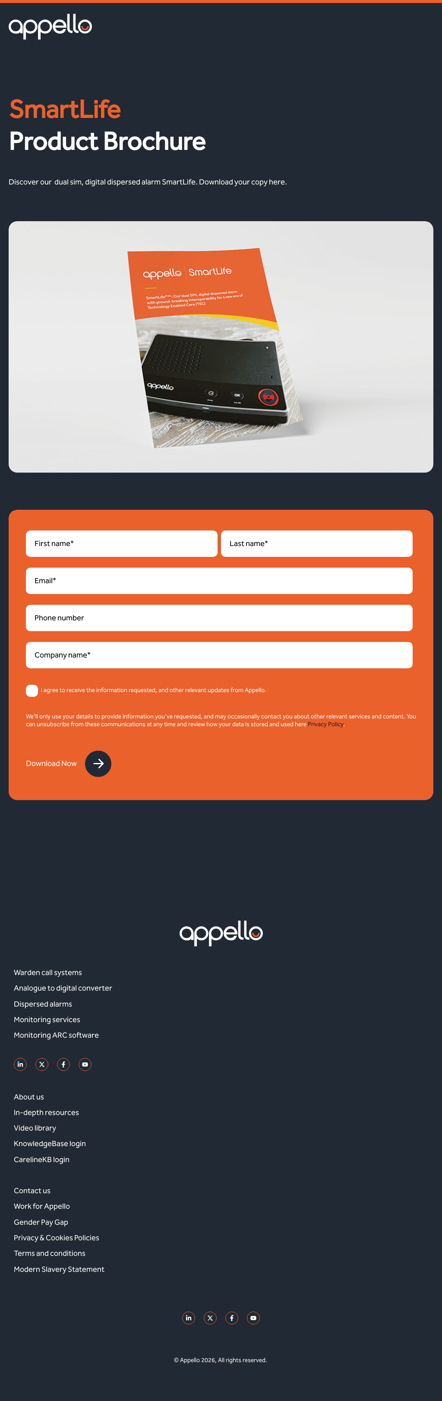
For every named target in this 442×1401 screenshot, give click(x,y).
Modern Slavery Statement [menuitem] (59, 1269)
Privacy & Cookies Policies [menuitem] (56, 1237)
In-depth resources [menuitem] (46, 1112)
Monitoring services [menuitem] (47, 1019)
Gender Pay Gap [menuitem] (41, 1222)
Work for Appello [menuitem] (42, 1206)
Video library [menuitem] (35, 1128)
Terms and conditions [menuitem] (49, 1253)
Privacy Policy (325, 724)
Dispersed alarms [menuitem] (43, 1004)
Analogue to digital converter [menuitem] (63, 988)
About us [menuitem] (29, 1097)
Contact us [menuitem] (32, 1190)
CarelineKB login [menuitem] (41, 1159)
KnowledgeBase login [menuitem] (50, 1143)
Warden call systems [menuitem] (48, 972)
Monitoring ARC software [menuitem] (56, 1035)
